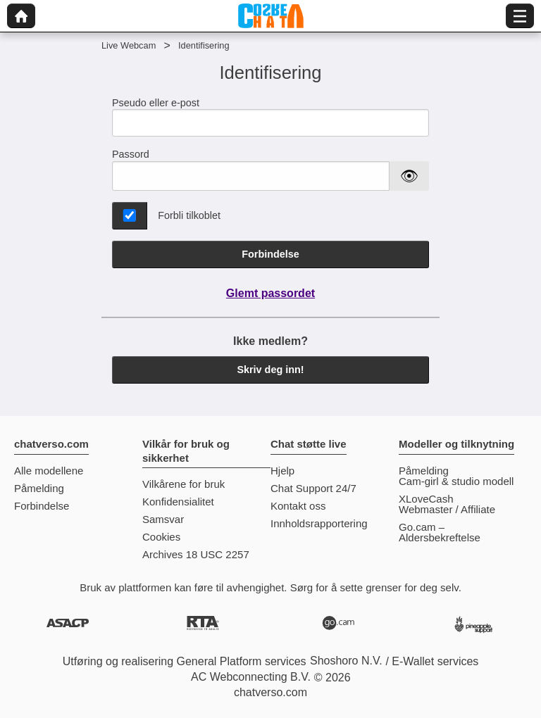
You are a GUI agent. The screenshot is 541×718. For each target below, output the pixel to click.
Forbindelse (270, 254)
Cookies (161, 537)
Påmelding (39, 488)
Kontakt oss (297, 506)
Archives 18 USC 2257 (195, 554)
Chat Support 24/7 (313, 488)
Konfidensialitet (178, 502)
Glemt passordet (270, 293)
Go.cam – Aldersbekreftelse (439, 532)
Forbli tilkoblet (189, 215)
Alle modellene (48, 471)
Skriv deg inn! (270, 369)
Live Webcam (128, 45)
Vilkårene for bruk (183, 484)
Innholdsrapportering (319, 523)
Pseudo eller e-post (270, 117)
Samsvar (163, 519)
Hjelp (282, 471)
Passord (130, 154)
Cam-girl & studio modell (456, 481)
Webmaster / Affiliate (447, 509)
